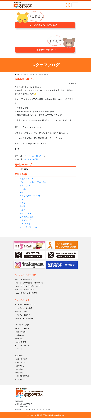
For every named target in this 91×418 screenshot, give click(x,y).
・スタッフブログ (21, 359)
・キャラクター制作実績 (23, 308)
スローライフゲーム (28, 227)
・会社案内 (19, 369)
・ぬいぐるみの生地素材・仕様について (29, 283)
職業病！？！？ (26, 179)
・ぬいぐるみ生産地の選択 (24, 290)
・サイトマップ (20, 379)
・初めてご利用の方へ (22, 328)
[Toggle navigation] (74, 5)
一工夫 (22, 210)
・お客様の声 (19, 335)
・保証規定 (19, 373)
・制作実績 (19, 339)
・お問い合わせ (20, 362)
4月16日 (23, 189)
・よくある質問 (20, 342)
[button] (45, 21)
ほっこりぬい (25, 186)
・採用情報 (19, 355)
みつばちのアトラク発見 (30, 196)
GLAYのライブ (26, 224)
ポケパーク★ (25, 213)
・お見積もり (19, 366)
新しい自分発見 (31, 159)
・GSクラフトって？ (22, 325)
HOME (17, 74)
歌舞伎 (22, 203)
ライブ (22, 199)
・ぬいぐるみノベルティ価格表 (26, 293)
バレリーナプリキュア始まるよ (33, 182)
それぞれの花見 (26, 217)
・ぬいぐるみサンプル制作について (27, 286)
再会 (21, 192)
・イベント (19, 349)
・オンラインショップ (22, 345)
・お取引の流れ (20, 332)
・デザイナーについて (22, 315)
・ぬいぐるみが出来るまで (24, 279)
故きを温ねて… (26, 220)
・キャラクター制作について (25, 304)
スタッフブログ (29, 74)
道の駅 (22, 206)
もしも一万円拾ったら (34, 156)
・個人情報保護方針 (22, 376)
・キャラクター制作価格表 (24, 318)
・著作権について (21, 311)
